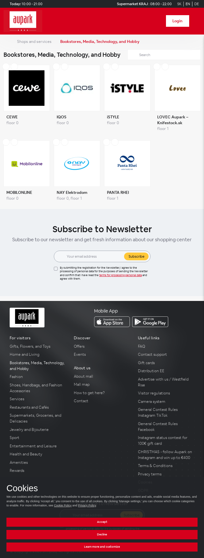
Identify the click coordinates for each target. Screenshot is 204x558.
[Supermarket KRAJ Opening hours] (143, 4)
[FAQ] (166, 346)
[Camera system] (166, 401)
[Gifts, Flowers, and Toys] (38, 346)
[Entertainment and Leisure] (38, 446)
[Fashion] (38, 377)
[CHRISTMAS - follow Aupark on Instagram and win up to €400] (166, 455)
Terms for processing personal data (120, 275)
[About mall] (102, 376)
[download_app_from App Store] (112, 321)
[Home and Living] (38, 354)
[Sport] (38, 438)
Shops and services (34, 41)
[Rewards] (38, 470)
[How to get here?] (102, 393)
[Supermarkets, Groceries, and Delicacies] (38, 418)
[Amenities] (38, 462)
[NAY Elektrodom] (77, 172)
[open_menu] (197, 21)
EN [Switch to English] (188, 4)
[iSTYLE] (127, 100)
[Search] (164, 55)
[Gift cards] (166, 363)
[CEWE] (27, 100)
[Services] (38, 399)
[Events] (102, 354)
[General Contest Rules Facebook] (166, 427)
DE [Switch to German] (196, 4)
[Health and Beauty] (38, 454)
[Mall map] (102, 384)
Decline (102, 534)
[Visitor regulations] (166, 393)
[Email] (93, 256)
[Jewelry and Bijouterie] (38, 430)
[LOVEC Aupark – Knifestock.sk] (177, 100)
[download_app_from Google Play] (150, 321)
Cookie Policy (63, 505)
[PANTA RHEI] (127, 172)
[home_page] (25, 21)
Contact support (152, 354)
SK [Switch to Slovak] (179, 4)
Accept (102, 522)
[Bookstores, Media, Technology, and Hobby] (38, 366)
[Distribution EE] (166, 371)
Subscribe (136, 256)
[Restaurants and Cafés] (38, 407)
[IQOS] (77, 100)
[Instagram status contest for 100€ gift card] (166, 440)
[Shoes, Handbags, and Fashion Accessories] (38, 388)
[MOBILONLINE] (27, 172)
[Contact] (102, 401)
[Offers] (102, 346)
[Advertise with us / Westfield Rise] (166, 382)
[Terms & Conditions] (166, 466)
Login (177, 21)
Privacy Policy (87, 505)
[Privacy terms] (166, 474)
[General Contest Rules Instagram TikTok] (166, 412)
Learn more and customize (102, 547)
